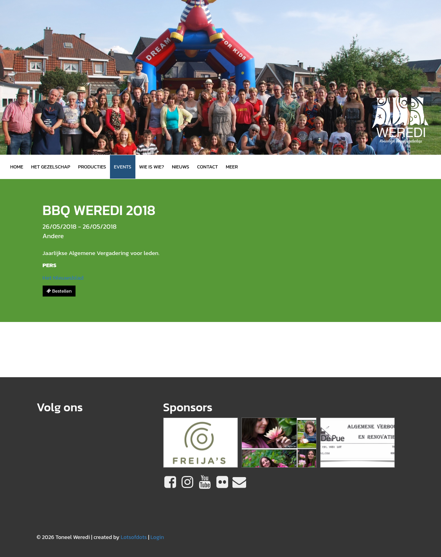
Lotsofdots (134, 537)
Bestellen (59, 291)
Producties (92, 166)
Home (16, 166)
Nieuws (180, 166)
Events (122, 166)
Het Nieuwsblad (63, 277)
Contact (207, 166)
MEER (232, 166)
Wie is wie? (151, 166)
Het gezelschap (50, 166)
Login (157, 537)
